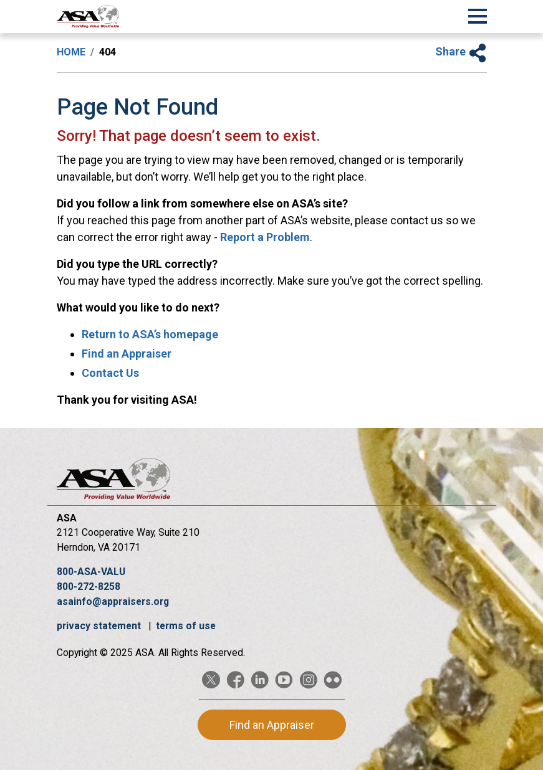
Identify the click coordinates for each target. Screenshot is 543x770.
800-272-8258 (88, 586)
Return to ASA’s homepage (150, 334)
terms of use (186, 626)
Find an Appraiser (126, 353)
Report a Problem (265, 237)
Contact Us (110, 372)
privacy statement (100, 626)
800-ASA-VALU (91, 572)
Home (71, 52)
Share (461, 51)
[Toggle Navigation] (477, 14)
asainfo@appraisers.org (113, 601)
